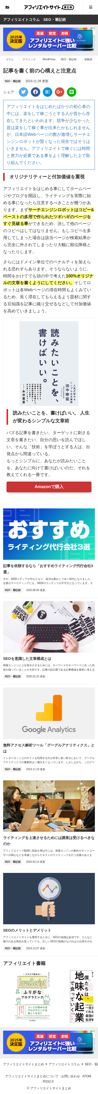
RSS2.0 (48, 1081)
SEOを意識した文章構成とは (27, 659)
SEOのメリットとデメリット (27, 930)
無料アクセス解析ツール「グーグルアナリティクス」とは (49, 748)
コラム (10, 59)
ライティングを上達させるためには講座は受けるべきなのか (49, 841)
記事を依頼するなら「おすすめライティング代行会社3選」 (48, 569)
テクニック (29, 59)
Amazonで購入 (48, 486)
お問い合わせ (70, 1076)
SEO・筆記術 (69, 59)
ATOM (86, 1076)
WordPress (49, 59)
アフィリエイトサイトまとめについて (32, 1076)
